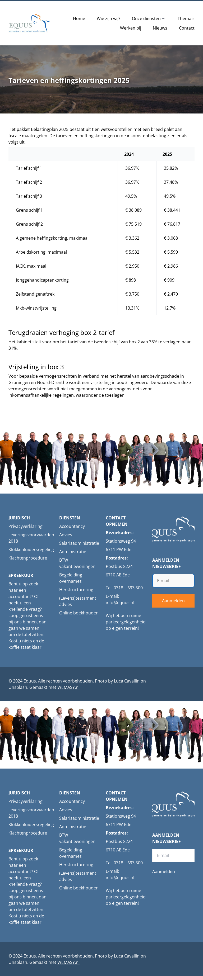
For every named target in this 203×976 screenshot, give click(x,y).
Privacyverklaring (25, 526)
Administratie (72, 552)
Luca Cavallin (127, 681)
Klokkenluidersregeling (31, 549)
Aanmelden (173, 601)
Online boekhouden (79, 613)
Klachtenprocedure (27, 558)
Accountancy (72, 526)
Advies (65, 535)
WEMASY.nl (68, 687)
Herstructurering (76, 590)
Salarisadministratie (79, 543)
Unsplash (17, 687)
